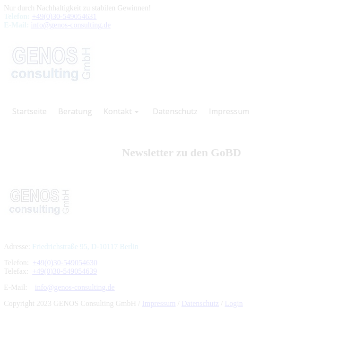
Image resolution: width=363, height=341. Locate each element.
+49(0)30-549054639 (64, 271)
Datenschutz (200, 303)
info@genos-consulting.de (71, 25)
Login (234, 303)
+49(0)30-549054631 (64, 16)
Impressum (158, 303)
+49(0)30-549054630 (65, 263)
